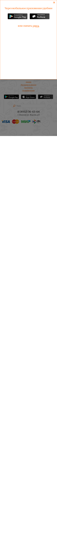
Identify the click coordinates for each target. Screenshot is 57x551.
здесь (36, 25)
